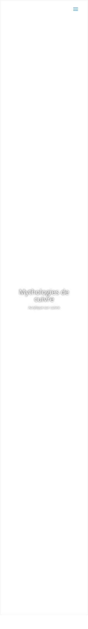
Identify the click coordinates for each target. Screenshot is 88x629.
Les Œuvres (42, 320)
